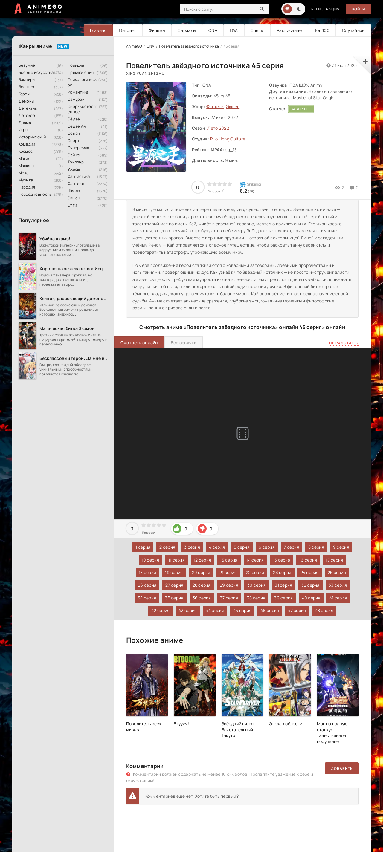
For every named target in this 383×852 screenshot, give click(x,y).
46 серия (269, 610)
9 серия (341, 547)
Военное (27, 86)
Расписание (289, 30)
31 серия (283, 585)
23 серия (282, 572)
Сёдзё (74, 119)
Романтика (78, 92)
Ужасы (74, 169)
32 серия (310, 585)
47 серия (297, 610)
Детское (27, 115)
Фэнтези (76, 183)
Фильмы (157, 30)
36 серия (202, 598)
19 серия (174, 572)
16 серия (308, 560)
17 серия (334, 560)
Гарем (24, 94)
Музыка (26, 180)
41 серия (338, 598)
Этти (72, 205)
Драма (25, 122)
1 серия (142, 547)
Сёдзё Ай (77, 126)
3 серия (192, 547)
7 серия (291, 547)
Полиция (76, 65)
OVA (234, 30)
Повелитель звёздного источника (189, 46)
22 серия (255, 572)
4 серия (217, 547)
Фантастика (79, 176)
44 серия (215, 610)
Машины (27, 165)
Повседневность (35, 194)
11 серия (176, 560)
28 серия (202, 585)
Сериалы (187, 30)
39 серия (283, 598)
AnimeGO (134, 46)
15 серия (281, 560)
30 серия (256, 585)
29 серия (229, 585)
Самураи (76, 99)
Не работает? (344, 342)
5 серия (242, 547)
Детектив (28, 108)
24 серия (309, 572)
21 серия (228, 572)
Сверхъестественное (83, 109)
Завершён (301, 108)
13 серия (228, 560)
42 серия (160, 610)
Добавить (342, 768)
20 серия (201, 572)
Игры (23, 129)
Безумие (27, 65)
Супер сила (78, 147)
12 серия (202, 560)
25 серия (337, 572)
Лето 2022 (218, 128)
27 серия (174, 585)
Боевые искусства (36, 72)
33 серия (338, 585)
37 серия (229, 598)
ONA (212, 30)
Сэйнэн (75, 154)
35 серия (174, 598)
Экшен (74, 198)
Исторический (32, 137)
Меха (24, 172)
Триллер (76, 162)
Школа (74, 190)
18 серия (147, 572)
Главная (98, 30)
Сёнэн (74, 133)
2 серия (167, 547)
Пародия (27, 187)
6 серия (267, 547)
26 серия (147, 585)
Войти (358, 9)
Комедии (27, 144)
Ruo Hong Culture (227, 139)
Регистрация (325, 9)
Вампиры (27, 79)
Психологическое (82, 82)
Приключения (81, 72)
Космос (26, 151)
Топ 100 (321, 30)
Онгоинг (127, 30)
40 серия (311, 598)
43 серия (187, 610)
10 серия (150, 560)
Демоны (27, 101)
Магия (24, 158)
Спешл (257, 30)
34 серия (147, 598)
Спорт (74, 140)
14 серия (255, 560)
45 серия (242, 610)
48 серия (324, 610)
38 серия (256, 598)
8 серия (316, 547)
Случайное (353, 30)
